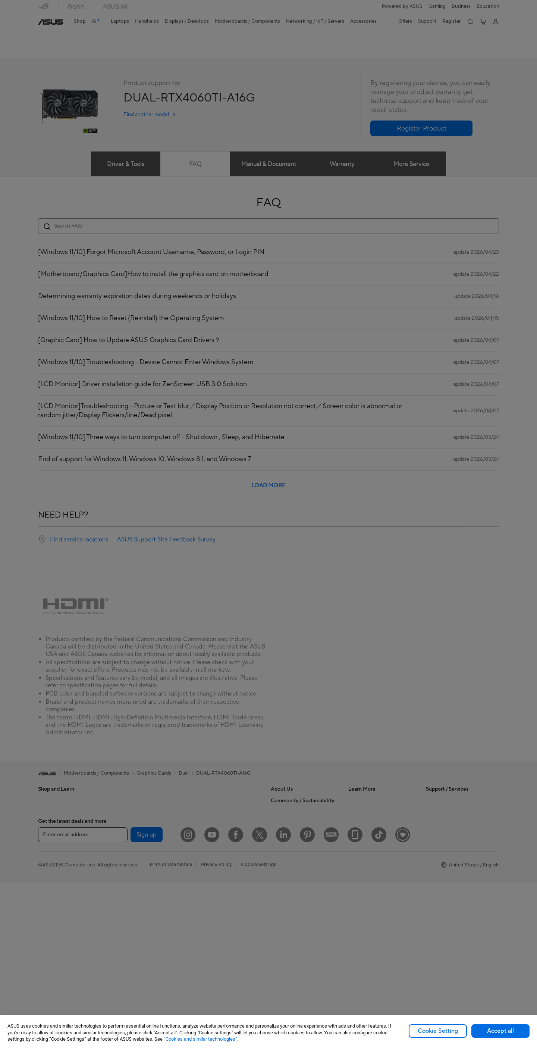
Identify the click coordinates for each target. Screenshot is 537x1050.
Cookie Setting (438, 1031)
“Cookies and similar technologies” (200, 1039)
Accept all (500, 1031)
